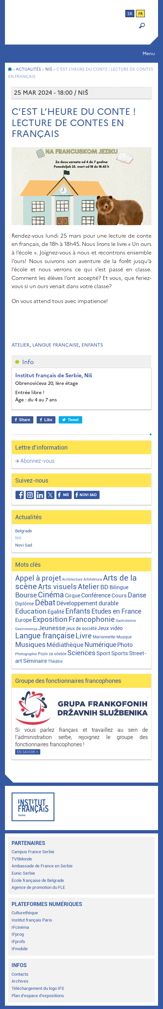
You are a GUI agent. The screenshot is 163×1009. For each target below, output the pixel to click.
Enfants (92, 345)
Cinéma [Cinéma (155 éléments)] (51, 594)
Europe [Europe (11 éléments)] (23, 620)
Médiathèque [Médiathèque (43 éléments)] (65, 645)
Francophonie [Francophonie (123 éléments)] (92, 619)
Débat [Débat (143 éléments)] (45, 602)
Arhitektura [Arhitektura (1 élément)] (92, 579)
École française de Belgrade (38, 880)
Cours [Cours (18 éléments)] (119, 595)
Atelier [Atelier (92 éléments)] (88, 587)
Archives (20, 981)
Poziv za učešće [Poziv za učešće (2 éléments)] (52, 654)
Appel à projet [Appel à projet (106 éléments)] (38, 578)
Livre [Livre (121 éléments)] (84, 635)
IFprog (18, 934)
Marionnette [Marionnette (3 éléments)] (104, 636)
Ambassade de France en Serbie (42, 865)
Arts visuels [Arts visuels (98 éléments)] (57, 587)
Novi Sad (23, 545)
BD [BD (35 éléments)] (104, 587)
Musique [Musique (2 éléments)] (124, 637)
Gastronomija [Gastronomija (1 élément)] (26, 629)
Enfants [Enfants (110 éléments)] (77, 611)
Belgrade (23, 530)
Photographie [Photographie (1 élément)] (26, 654)
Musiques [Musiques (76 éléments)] (30, 644)
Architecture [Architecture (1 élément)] (72, 579)
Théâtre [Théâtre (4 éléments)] (55, 661)
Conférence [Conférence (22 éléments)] (96, 595)
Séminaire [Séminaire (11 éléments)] (35, 661)
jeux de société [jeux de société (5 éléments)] (81, 628)
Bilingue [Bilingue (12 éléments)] (119, 587)
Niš (18, 537)
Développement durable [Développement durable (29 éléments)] (87, 603)
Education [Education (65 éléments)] (31, 611)
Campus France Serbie (33, 851)
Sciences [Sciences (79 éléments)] (81, 653)
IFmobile (20, 948)
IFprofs (18, 941)
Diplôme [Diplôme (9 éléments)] (24, 604)
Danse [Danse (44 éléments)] (137, 595)
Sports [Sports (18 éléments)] (119, 653)
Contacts (20, 974)
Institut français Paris (32, 920)
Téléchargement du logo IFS (38, 988)
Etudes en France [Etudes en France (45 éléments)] (116, 611)
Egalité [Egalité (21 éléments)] (56, 611)
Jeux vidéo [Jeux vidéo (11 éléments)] (110, 628)
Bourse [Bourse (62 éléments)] (26, 595)
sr (129, 14)
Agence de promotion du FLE (38, 887)
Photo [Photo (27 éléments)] (125, 644)
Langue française (55, 345)
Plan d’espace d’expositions (38, 995)
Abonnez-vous (37, 461)
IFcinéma (20, 927)
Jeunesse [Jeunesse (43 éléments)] (51, 628)
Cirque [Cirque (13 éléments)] (72, 595)
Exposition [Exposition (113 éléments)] (50, 619)
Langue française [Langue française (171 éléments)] (45, 635)
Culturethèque (25, 912)
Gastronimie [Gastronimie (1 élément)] (126, 621)
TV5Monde (22, 859)
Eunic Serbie (23, 873)
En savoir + (27, 752)
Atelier (21, 345)
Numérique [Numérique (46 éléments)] (100, 645)
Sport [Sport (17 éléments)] (103, 653)
